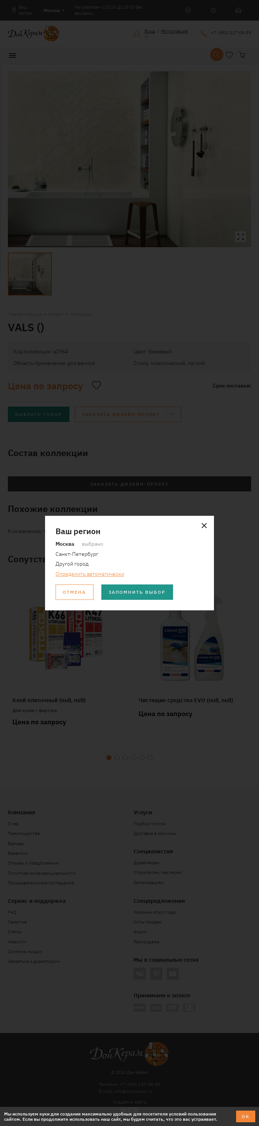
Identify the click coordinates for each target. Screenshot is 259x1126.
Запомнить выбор (137, 592)
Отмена (74, 592)
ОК (246, 1116)
